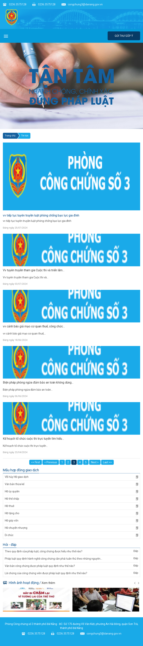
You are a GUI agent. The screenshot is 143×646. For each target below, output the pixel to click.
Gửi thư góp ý (124, 35)
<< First (35, 462)
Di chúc (71, 535)
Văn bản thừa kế (71, 484)
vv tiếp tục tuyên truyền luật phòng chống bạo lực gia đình (41, 215)
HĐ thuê (71, 506)
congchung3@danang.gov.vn (82, 4)
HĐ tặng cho (71, 513)
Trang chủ (10, 135)
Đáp (135, 551)
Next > (95, 462)
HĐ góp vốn (71, 520)
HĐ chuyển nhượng (71, 528)
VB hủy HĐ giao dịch (71, 477)
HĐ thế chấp (71, 498)
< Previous (50, 462)
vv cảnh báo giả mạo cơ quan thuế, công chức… (34, 326)
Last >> (107, 462)
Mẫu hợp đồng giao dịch (21, 470)
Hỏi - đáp (9, 545)
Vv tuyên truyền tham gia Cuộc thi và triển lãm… (33, 270)
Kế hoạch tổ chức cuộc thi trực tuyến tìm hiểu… (33, 438)
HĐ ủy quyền (71, 491)
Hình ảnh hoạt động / (29, 583)
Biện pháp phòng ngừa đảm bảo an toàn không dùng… (38, 382)
